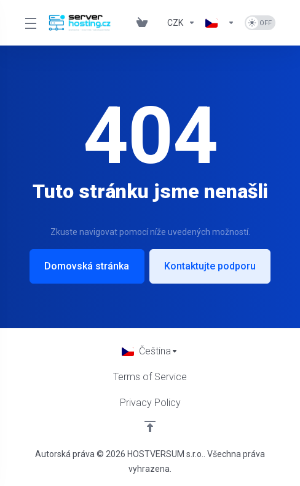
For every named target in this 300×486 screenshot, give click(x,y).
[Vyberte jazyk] (150, 351)
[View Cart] (142, 23)
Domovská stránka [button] (86, 266)
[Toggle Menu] (29, 22)
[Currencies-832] (181, 23)
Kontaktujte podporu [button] (210, 266)
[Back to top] (150, 426)
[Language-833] (220, 23)
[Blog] (157, 23)
